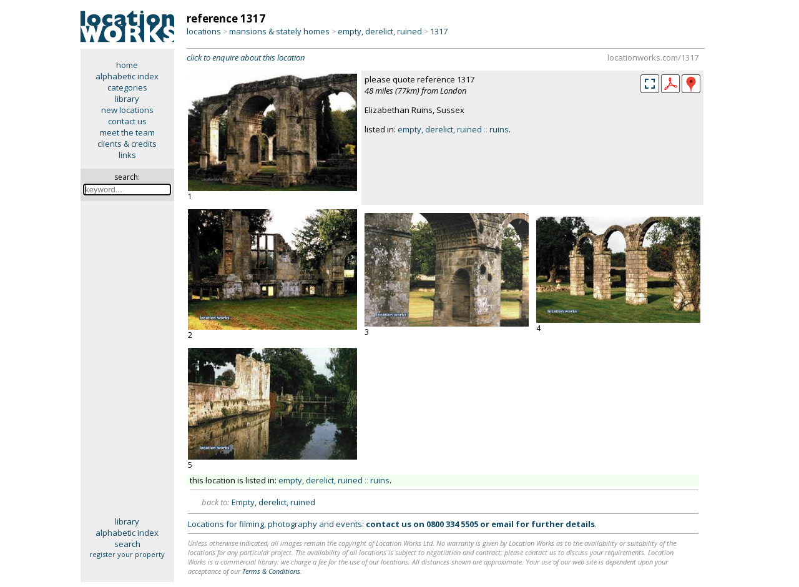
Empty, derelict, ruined (273, 502)
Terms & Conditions (271, 571)
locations (204, 31)
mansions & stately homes (279, 31)
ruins (499, 129)
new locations (127, 110)
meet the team (127, 132)
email (502, 524)
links (127, 154)
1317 (439, 31)
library (127, 98)
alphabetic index (127, 76)
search (127, 544)
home (127, 65)
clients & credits (127, 143)
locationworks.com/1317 (653, 57)
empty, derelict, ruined (380, 31)
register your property (127, 554)
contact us (127, 121)
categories (127, 87)
